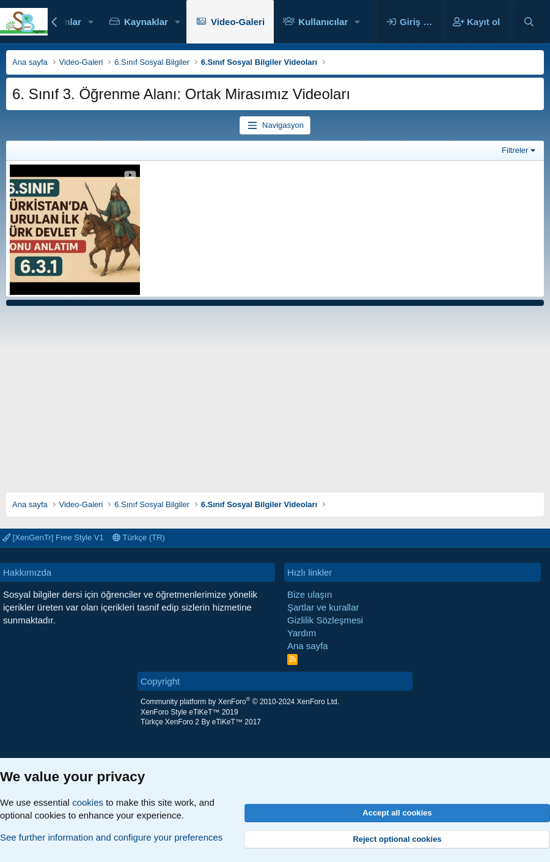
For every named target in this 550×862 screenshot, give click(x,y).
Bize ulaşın (309, 594)
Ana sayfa (307, 646)
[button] (91, 21)
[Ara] (529, 21)
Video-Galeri (238, 22)
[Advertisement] (275, 394)
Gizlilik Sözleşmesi (325, 620)
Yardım (301, 633)
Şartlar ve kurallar (323, 607)
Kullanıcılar (323, 22)
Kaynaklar (146, 22)
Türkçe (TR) (138, 537)
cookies (87, 802)
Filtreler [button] (515, 150)
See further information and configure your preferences (111, 837)
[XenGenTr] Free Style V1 (53, 537)
